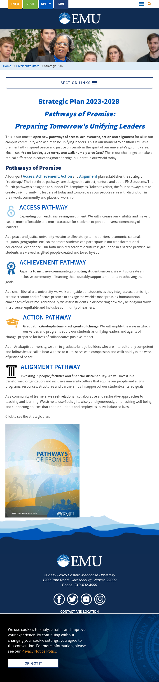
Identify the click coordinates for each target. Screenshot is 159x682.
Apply (46, 4)
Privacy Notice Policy (38, 651)
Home (7, 66)
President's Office (27, 66)
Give (61, 4)
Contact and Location (79, 612)
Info (15, 4)
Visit (30, 4)
